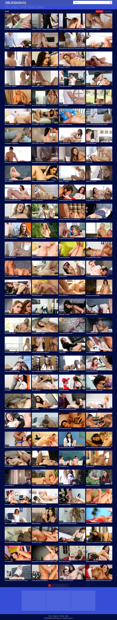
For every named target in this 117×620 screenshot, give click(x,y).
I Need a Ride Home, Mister (66, 580)
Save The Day (35, 409)
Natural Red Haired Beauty (39, 238)
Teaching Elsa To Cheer (38, 219)
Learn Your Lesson (10, 504)
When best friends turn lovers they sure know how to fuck (18, 447)
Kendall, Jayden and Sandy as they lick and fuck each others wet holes (99, 580)
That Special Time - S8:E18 (93, 29)
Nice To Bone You (63, 295)
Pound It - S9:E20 (63, 105)
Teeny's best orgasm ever (65, 333)
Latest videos (107, 11)
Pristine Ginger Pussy (92, 371)
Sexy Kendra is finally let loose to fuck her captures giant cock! (45, 561)
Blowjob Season (36, 523)
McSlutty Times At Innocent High (67, 409)
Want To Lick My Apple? (11, 523)
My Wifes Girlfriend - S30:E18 (94, 105)
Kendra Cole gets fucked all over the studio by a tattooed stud (18, 409)
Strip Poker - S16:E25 (91, 238)
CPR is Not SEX (9, 181)
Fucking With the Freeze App (12, 371)
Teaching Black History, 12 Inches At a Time (16, 580)
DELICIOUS (9, 3)
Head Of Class (35, 314)
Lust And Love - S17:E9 (92, 48)
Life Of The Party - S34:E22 (39, 105)
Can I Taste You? (36, 390)
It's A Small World (9, 485)
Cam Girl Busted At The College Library (42, 371)
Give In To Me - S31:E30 (38, 143)
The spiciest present (64, 257)
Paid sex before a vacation (12, 276)
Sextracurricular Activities (93, 485)
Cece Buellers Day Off (92, 409)
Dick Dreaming (63, 276)
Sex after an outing (37, 542)
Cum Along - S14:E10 (10, 257)
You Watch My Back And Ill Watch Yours (96, 276)
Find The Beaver (9, 466)
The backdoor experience (11, 143)
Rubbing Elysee (90, 466)
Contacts (61, 616)
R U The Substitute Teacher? (66, 485)
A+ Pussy (7, 48)
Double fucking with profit (92, 428)
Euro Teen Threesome (10, 219)
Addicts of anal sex (37, 447)
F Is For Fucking (63, 542)
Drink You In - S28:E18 (10, 86)
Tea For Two (89, 162)
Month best (32, 7)
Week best (23, 7)
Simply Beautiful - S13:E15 (93, 200)
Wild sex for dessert (37, 257)
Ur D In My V (8, 390)
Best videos (15, 7)
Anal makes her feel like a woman (68, 523)
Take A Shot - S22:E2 (10, 333)
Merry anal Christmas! (65, 561)
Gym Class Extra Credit (65, 428)
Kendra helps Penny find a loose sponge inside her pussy (72, 29)
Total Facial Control (64, 371)
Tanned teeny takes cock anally (13, 542)
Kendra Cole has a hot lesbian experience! (43, 181)
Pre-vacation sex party (65, 504)
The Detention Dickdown (65, 86)
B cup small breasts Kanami (12, 29)
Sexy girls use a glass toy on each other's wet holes (99, 542)
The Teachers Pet (90, 352)
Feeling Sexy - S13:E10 (11, 162)
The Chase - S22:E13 (64, 67)
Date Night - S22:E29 (64, 314)
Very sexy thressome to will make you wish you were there (18, 314)
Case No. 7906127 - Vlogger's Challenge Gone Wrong (45, 29)
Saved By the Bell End (91, 333)
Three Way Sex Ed (63, 466)
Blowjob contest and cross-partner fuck (69, 219)
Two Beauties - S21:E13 (38, 124)
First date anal (8, 561)
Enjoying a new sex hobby (93, 295)
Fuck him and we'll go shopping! (40, 352)
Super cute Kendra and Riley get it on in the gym (44, 67)
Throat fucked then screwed (93, 257)
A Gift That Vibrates (91, 143)
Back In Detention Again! (92, 219)
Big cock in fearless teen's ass (40, 428)
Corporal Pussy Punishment (66, 238)
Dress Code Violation (91, 314)
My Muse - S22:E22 (64, 181)
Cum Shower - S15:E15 (65, 162)
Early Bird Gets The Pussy (38, 466)
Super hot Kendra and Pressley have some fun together (99, 447)
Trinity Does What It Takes (65, 200)
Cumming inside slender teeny (13, 200)
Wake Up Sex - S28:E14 (38, 86)
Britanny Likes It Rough (11, 295)
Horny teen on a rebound (65, 124)
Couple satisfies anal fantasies (40, 580)
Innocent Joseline (63, 390)
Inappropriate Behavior (92, 561)
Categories (40, 7)
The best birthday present (92, 523)
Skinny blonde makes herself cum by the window (71, 48)
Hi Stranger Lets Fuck (64, 143)
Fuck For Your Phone (10, 428)
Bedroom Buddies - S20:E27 (12, 124)
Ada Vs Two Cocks (37, 276)
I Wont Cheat (62, 352)
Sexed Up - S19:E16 (91, 181)
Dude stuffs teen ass (91, 504)
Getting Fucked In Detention (93, 86)
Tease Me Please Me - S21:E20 (94, 390)
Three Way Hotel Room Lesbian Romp (15, 105)
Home (7, 7)
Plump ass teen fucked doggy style (41, 485)
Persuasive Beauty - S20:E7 (12, 352)
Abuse (66, 616)
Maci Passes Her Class (11, 238)
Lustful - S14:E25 (90, 67)
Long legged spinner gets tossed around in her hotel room (45, 162)
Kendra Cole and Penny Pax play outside (96, 124)
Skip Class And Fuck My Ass (39, 504)
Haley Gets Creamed (37, 200)
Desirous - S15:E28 (10, 67)
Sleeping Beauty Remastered (66, 447)
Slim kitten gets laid (37, 295)
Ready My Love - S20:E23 (38, 333)
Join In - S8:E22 (36, 48)
